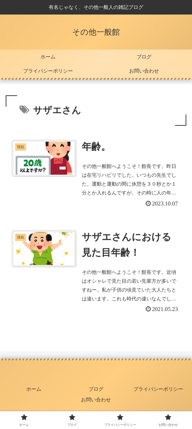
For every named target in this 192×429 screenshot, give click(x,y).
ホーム (33, 389)
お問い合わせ (96, 399)
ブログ (96, 389)
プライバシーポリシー (158, 389)
